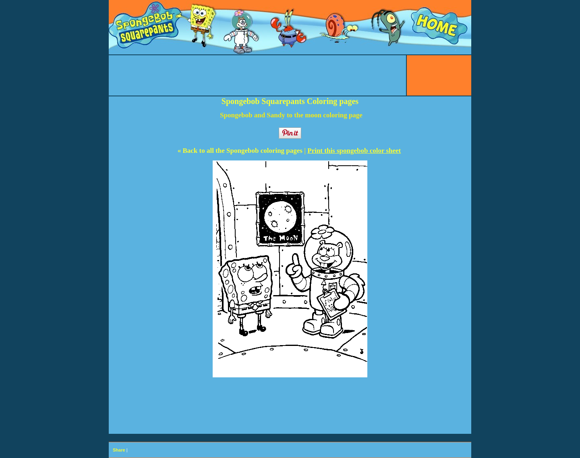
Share (119, 450)
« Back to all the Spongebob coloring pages (241, 150)
